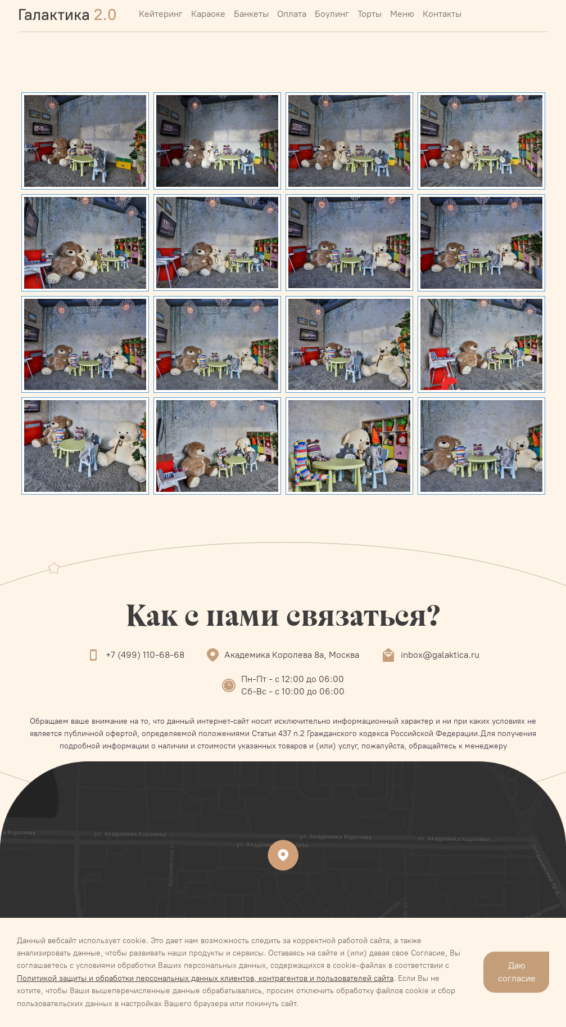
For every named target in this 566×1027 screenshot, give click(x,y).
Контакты (442, 13)
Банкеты (251, 13)
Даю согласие (517, 971)
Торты (369, 13)
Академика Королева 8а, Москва (291, 654)
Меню (402, 13)
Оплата (291, 13)
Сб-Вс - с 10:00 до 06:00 (293, 691)
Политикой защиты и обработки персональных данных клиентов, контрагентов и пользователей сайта (205, 978)
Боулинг (332, 13)
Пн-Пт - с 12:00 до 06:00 (292, 679)
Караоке (208, 13)
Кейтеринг (161, 13)
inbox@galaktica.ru (440, 654)
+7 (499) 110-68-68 (145, 654)
